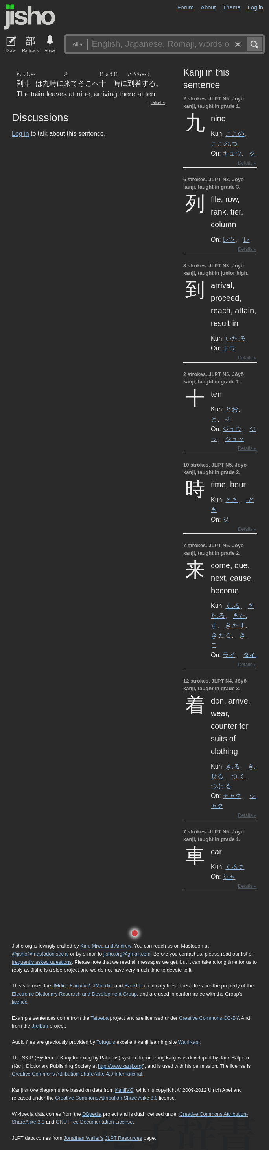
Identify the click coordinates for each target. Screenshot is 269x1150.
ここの (234, 133)
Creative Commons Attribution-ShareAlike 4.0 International (77, 1074)
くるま (234, 866)
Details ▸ (247, 163)
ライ (229, 654)
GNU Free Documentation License (94, 1122)
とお (231, 409)
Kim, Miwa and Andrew (105, 946)
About (208, 7)
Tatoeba (158, 102)
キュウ (232, 153)
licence (20, 1002)
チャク (232, 795)
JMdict (59, 986)
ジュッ (234, 438)
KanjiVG (124, 1090)
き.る (232, 766)
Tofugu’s (105, 1042)
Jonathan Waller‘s (83, 1138)
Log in (255, 7)
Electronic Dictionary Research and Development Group (74, 994)
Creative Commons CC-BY (208, 1018)
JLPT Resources (123, 1138)
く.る (232, 605)
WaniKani (188, 1042)
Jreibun (40, 1026)
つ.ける (221, 785)
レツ (229, 239)
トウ (229, 348)
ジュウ (232, 428)
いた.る (235, 338)
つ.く (238, 776)
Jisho (29, 17)
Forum (185, 7)
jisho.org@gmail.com (127, 954)
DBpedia (91, 1114)
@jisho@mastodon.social (40, 954)
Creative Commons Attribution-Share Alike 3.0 (106, 1098)
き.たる (221, 635)
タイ (249, 654)
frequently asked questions (42, 962)
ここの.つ (224, 143)
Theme (232, 7)
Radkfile (133, 986)
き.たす (235, 625)
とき (231, 499)
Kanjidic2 (80, 986)
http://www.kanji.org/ (120, 1066)
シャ (229, 876)
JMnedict (103, 986)
